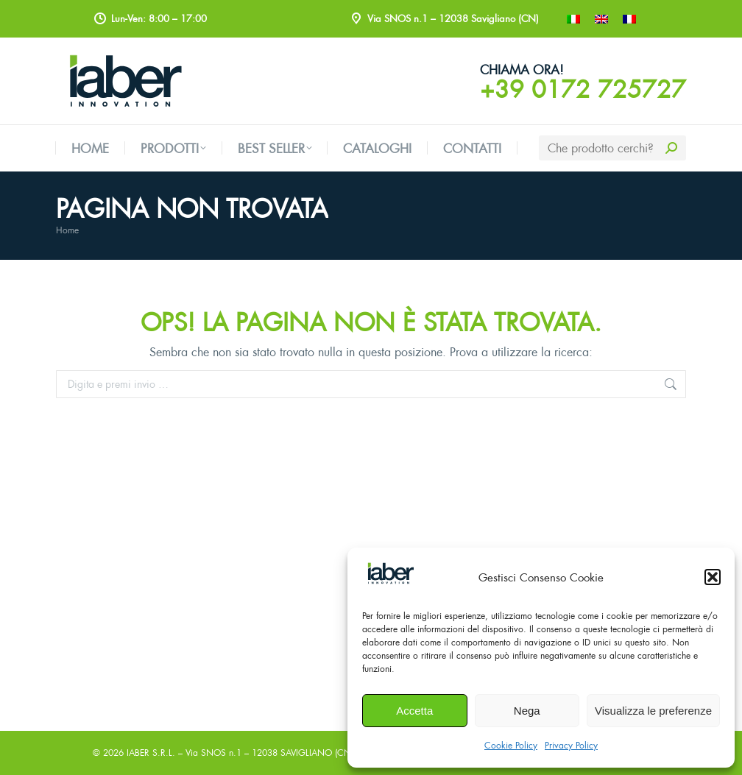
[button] (712, 577)
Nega (527, 710)
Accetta (414, 710)
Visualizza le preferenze (653, 710)
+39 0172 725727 (583, 89)
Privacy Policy (571, 745)
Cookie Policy (510, 745)
